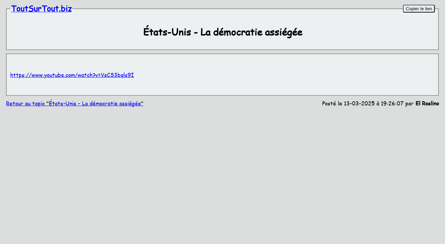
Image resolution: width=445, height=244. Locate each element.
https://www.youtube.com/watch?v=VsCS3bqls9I (72, 75)
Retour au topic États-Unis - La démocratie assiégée (74, 103)
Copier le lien (419, 8)
